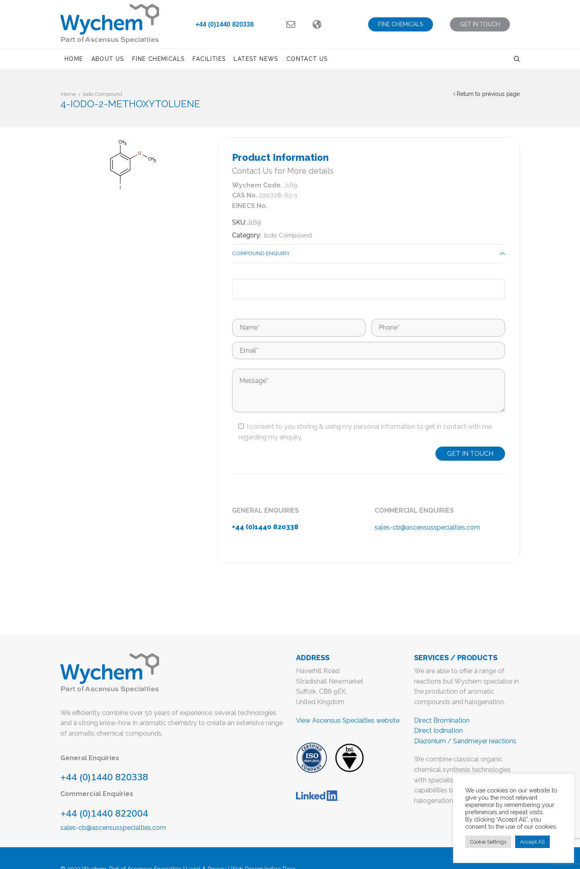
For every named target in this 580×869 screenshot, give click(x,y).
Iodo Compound (106, 94)
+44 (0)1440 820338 (224, 24)
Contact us (307, 59)
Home (73, 59)
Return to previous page (488, 94)
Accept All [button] (532, 842)
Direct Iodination (438, 732)
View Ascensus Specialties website (348, 721)
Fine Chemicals (158, 59)
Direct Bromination (442, 721)
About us (107, 59)
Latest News (256, 59)
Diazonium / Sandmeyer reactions (465, 742)
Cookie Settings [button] (488, 842)
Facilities (209, 59)
